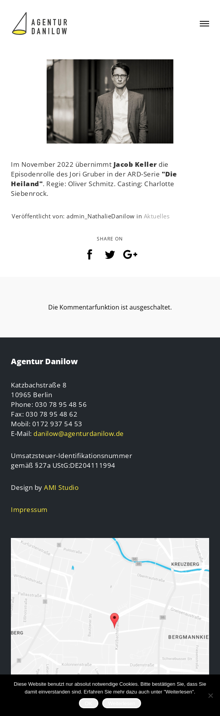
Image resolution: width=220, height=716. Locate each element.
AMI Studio (61, 487)
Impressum (29, 509)
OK (88, 703)
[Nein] (210, 695)
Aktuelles (157, 216)
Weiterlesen (121, 703)
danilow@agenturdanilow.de (78, 433)
